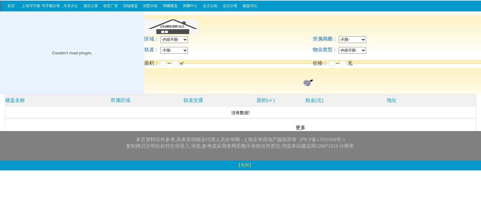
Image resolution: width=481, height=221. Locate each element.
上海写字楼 (31, 6)
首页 (11, 6)
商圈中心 (190, 6)
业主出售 (230, 6)
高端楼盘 (130, 6)
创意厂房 (110, 6)
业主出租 (210, 6)
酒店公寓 (90, 6)
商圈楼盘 (170, 6)
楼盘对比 (250, 6)
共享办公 (70, 6)
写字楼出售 (51, 6)
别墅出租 (150, 6)
